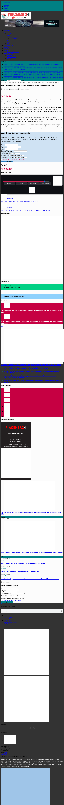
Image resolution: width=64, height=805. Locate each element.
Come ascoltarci (8, 619)
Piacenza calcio (14, 37)
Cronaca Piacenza (8, 30)
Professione (4, 153)
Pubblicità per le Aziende (10, 622)
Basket (8, 40)
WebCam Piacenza (11, 57)
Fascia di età (5, 155)
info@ (6, 752)
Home (5, 29)
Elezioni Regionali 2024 (13, 52)
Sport (5, 32)
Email (2, 149)
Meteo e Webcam (8, 53)
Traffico (9, 58)
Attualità (6, 47)
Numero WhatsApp (7, 151)
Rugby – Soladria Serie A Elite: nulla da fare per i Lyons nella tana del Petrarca (26, 368)
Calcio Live (10, 34)
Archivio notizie (8, 617)
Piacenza (9, 183)
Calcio (8, 35)
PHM (8, 43)
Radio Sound (7, 2)
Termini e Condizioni (23, 766)
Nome (3, 145)
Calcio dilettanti (14, 38)
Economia (6, 48)
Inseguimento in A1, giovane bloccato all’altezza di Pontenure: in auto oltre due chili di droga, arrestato (30, 579)
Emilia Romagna (33, 183)
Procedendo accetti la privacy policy (14, 159)
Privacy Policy (13, 766)
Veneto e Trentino (45, 183)
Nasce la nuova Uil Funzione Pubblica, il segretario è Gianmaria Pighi (20, 571)
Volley (8, 42)
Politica (6, 50)
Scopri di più (4, 754)
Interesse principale (7, 157)
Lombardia (21, 183)
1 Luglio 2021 (5, 89)
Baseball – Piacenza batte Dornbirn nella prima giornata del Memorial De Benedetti (31, 365)
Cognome (4, 147)
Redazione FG (14, 89)
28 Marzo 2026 (6, 519)
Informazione (7, 620)
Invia (19, 287)
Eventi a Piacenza (8, 45)
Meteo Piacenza (11, 55)
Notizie (6, 82)
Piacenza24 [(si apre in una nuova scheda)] (21, 296)
